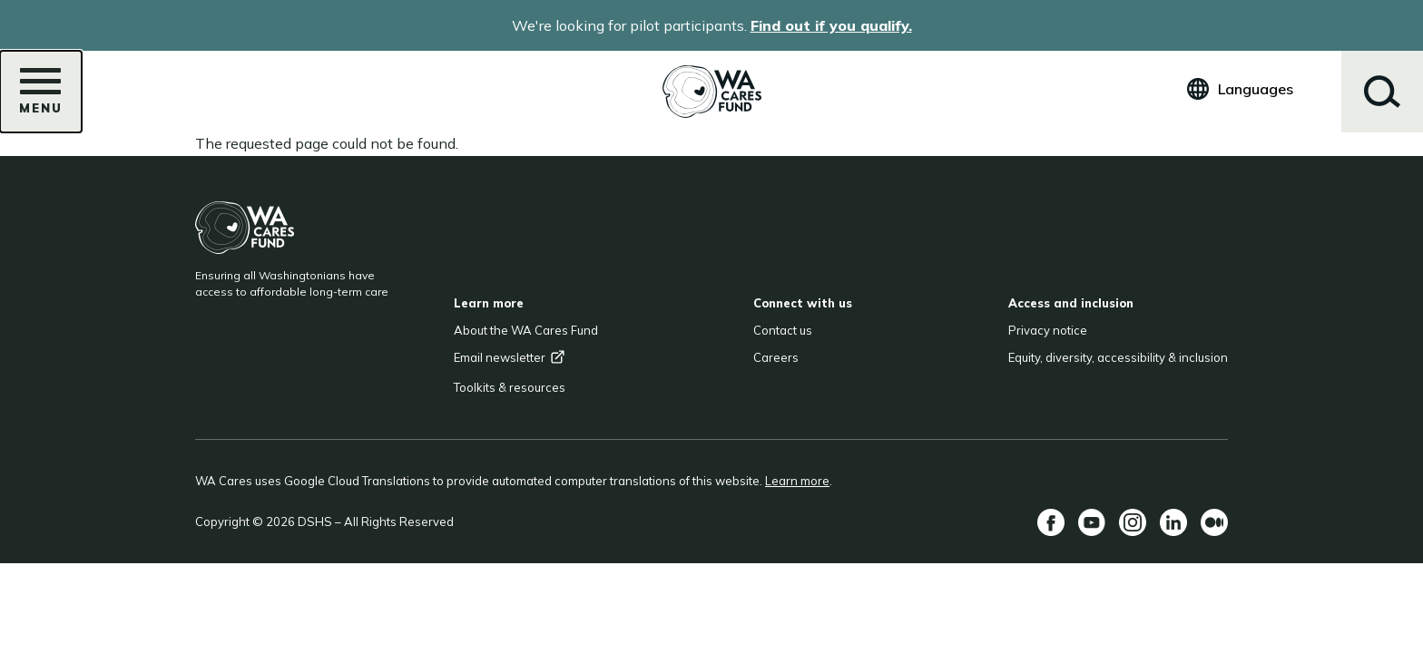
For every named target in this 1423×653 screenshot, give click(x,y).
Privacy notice (1047, 330)
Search (1382, 91)
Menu (41, 97)
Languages (1255, 89)
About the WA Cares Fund (526, 330)
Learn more (797, 480)
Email (509, 357)
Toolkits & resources (509, 387)
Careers (776, 357)
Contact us (782, 330)
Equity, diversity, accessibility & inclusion (1118, 357)
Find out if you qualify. (831, 25)
